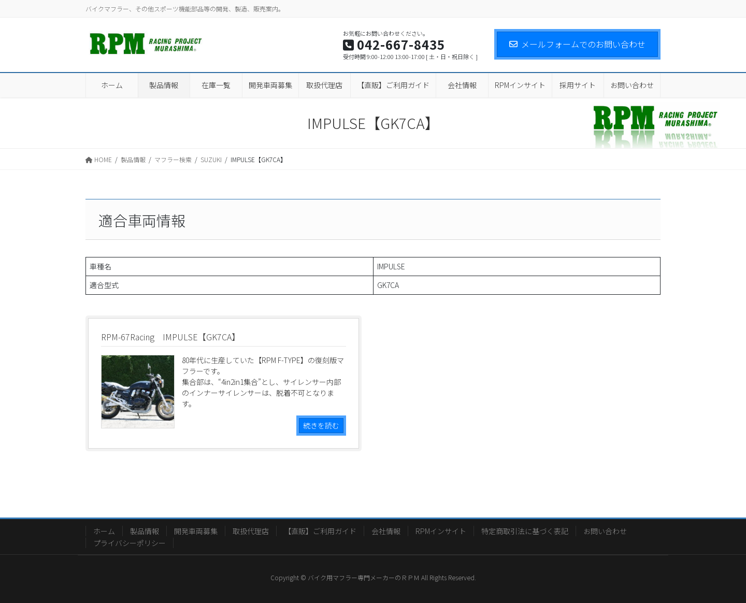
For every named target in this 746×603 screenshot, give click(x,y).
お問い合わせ (605, 531)
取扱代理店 (251, 531)
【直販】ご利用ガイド (320, 531)
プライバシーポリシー (129, 543)
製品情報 (144, 531)
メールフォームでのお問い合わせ (577, 44)
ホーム (104, 531)
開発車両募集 (196, 531)
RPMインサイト (440, 531)
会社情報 (385, 531)
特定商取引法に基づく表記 (524, 531)
